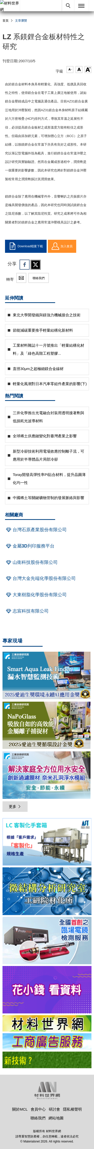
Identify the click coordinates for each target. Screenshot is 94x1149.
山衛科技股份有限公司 (31, 562)
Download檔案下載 (26, 246)
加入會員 (62, 246)
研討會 (54, 1109)
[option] (47, 842)
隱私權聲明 (72, 1109)
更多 (15, 806)
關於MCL (20, 1109)
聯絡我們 (39, 278)
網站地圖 (56, 1118)
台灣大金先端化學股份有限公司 (40, 578)
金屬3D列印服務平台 (29, 546)
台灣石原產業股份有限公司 (36, 529)
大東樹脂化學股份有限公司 (36, 594)
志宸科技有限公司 (27, 611)
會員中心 (38, 1109)
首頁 (6, 20)
